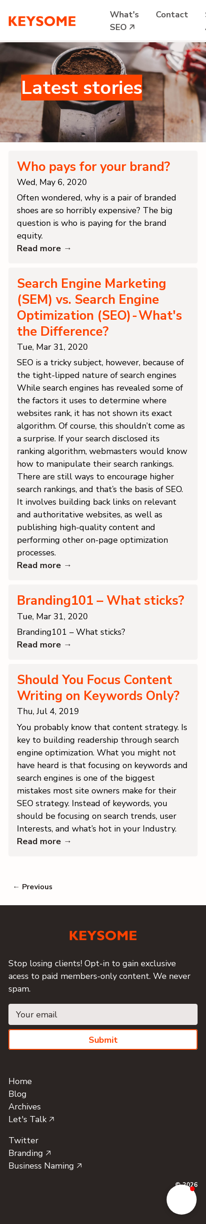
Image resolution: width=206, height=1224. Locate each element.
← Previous (33, 887)
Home (20, 1081)
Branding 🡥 (29, 1153)
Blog (17, 1094)
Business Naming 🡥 (45, 1165)
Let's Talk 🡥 (31, 1119)
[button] (182, 1200)
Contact (172, 14)
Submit (103, 1040)
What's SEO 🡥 (124, 21)
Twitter (23, 1140)
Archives (24, 1106)
